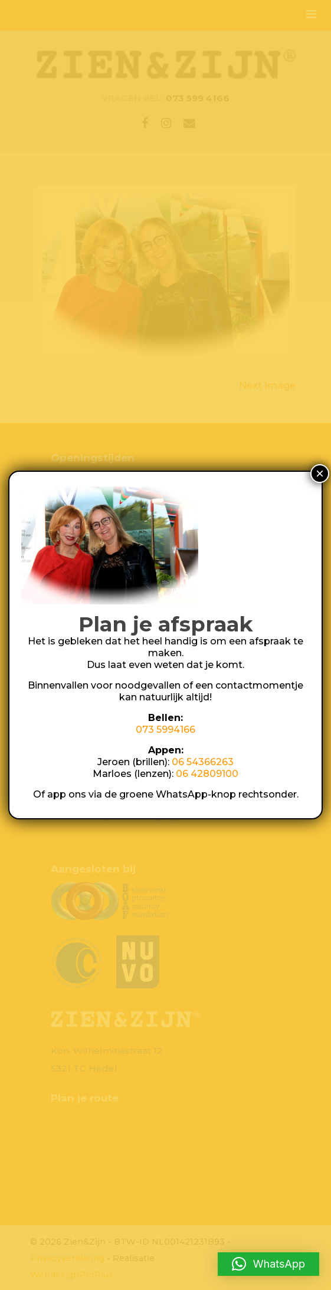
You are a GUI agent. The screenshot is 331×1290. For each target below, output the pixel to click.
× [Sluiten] (320, 473)
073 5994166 (165, 729)
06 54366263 (203, 762)
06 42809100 (207, 773)
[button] (268, 1264)
